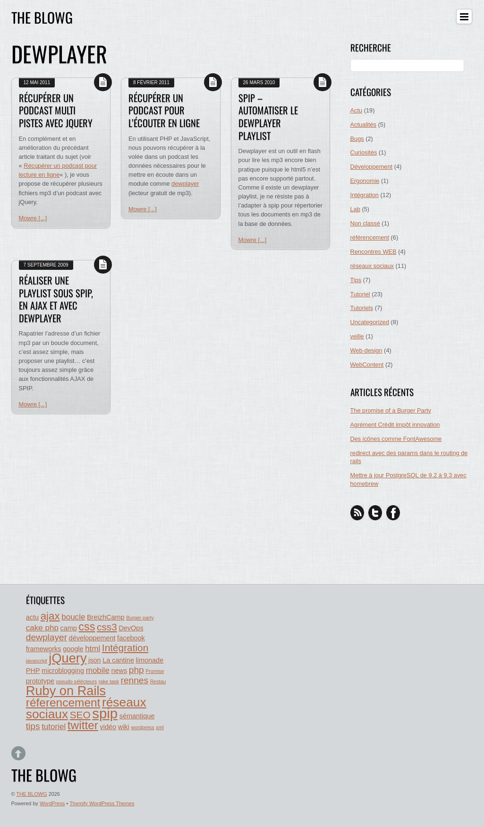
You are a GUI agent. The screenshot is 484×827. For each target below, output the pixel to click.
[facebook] (393, 512)
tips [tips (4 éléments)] (33, 726)
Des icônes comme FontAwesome (396, 438)
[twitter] (375, 512)
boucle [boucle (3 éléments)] (73, 616)
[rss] (357, 512)
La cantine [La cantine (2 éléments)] (118, 660)
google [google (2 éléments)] (73, 649)
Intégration (364, 194)
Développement (371, 166)
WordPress (52, 803)
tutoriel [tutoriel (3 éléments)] (54, 726)
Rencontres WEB (373, 251)
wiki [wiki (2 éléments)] (123, 727)
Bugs (357, 138)
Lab (355, 209)
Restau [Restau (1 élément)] (158, 681)
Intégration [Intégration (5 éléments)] (125, 647)
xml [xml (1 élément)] (160, 727)
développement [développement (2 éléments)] (92, 638)
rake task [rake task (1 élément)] (109, 681)
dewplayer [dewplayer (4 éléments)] (46, 637)
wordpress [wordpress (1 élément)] (142, 727)
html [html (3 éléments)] (92, 648)
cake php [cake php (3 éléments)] (42, 627)
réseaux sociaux (372, 265)
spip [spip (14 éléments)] (105, 713)
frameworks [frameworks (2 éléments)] (43, 649)
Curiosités (363, 152)
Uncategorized (370, 322)
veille (357, 336)
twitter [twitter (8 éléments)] (83, 725)
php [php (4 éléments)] (136, 670)
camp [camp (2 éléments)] (68, 628)
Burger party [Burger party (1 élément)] (140, 617)
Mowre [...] (33, 218)
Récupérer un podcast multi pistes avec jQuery (56, 110)
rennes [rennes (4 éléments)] (135, 680)
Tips (356, 280)
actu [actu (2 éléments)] (32, 617)
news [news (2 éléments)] (119, 670)
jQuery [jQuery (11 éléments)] (67, 658)
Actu (356, 110)
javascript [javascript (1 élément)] (36, 660)
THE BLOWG (31, 794)
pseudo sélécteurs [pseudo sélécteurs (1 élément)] (76, 681)
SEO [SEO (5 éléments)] (80, 714)
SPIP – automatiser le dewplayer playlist (268, 117)
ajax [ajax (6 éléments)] (50, 616)
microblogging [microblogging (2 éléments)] (63, 670)
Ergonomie (365, 180)
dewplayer (185, 183)
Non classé (365, 223)
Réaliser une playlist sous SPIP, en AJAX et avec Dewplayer (56, 299)
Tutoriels (362, 307)
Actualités (363, 124)
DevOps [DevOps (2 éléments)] (131, 628)
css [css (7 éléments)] (86, 626)
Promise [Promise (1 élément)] (154, 671)
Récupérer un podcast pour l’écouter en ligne (164, 110)
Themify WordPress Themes (101, 803)
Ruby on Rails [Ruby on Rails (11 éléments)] (66, 690)
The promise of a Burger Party (390, 410)
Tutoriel (360, 294)
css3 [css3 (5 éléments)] (107, 626)
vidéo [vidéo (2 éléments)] (108, 727)
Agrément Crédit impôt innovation (395, 424)
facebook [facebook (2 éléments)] (131, 638)
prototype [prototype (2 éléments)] (40, 681)
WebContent (367, 364)
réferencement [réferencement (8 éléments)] (63, 702)
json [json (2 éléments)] (94, 660)
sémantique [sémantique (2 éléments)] (137, 716)
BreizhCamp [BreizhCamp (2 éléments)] (106, 617)
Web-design (366, 350)
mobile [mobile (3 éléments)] (98, 670)
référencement (370, 237)
